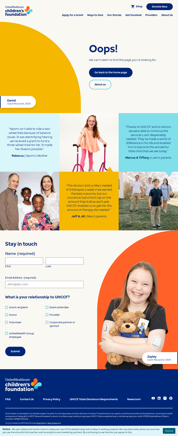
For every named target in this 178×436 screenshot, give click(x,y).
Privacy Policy (41, 423)
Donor (13, 315)
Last (48, 266)
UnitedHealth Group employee (21, 335)
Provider (55, 315)
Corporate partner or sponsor (62, 324)
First (8, 266)
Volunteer (15, 322)
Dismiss (169, 430)
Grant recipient (18, 307)
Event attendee (59, 307)
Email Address (20, 277)
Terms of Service (52, 423)
